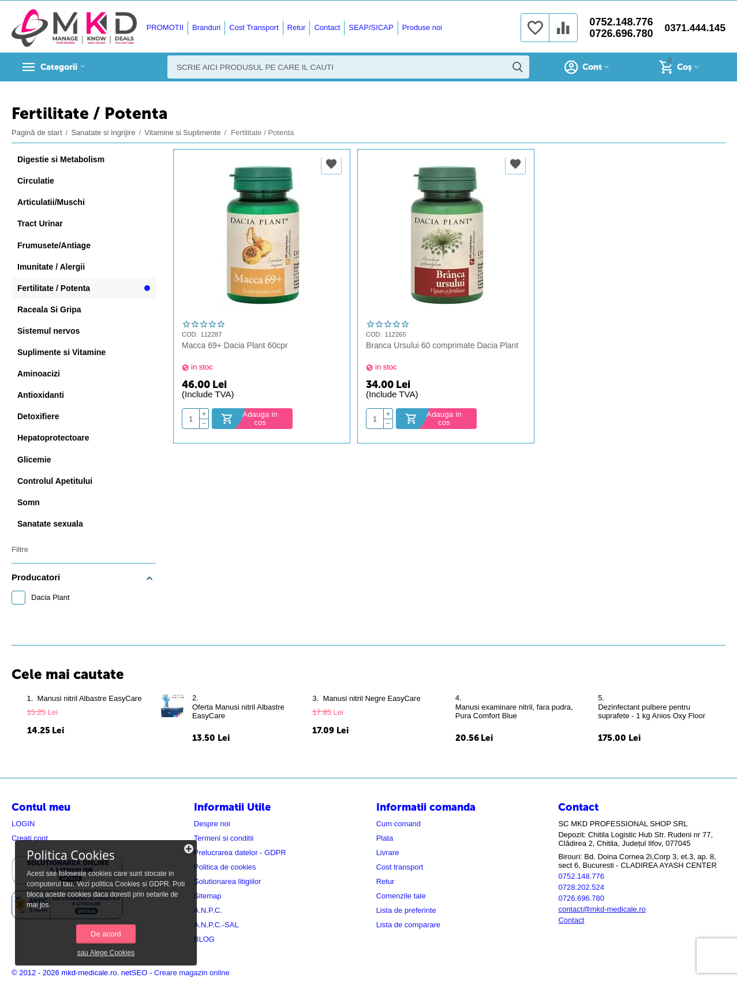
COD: (190, 334)
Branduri (205, 27)
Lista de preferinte (406, 910)
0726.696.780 (618, 33)
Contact (326, 27)
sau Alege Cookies (89, 950)
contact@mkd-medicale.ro (601, 909)
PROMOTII (163, 27)
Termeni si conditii (223, 838)
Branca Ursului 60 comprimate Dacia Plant (442, 345)
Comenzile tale (401, 896)
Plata (385, 838)
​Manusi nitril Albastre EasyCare (90, 698)
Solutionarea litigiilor (227, 881)
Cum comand (398, 823)
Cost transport (400, 867)
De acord (89, 931)
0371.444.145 (693, 27)
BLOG (204, 939)
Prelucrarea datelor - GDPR (240, 852)
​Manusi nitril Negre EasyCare (371, 698)
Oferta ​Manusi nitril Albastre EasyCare (238, 711)
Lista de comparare (408, 924)
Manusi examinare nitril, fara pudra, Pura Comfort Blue (514, 711)
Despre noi (212, 823)
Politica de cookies (225, 867)
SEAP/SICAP (369, 27)
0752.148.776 (618, 22)
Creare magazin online (192, 972)
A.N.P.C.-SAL (216, 924)
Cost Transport (252, 27)
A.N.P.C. (208, 910)
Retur (295, 27)
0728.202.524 (581, 887)
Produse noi (420, 27)
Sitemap (208, 896)
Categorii (63, 67)
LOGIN (23, 823)
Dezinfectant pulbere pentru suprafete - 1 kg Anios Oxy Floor (651, 711)
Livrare (387, 852)
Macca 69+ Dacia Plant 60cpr (234, 345)
